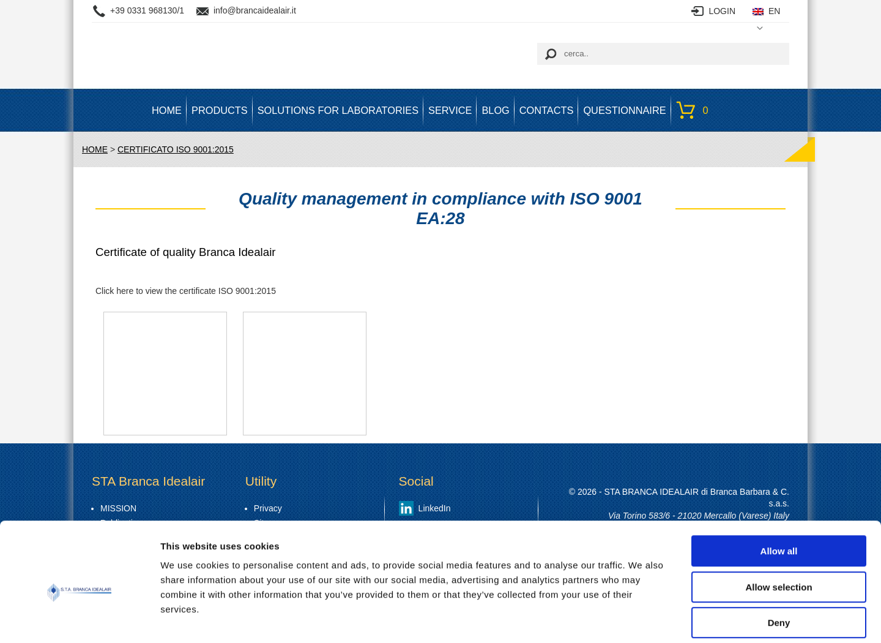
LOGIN (721, 11)
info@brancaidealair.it (255, 10)
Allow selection (778, 529)
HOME (167, 110)
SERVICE (450, 110)
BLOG (495, 110)
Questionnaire (624, 110)
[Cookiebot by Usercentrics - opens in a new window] (79, 619)
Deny (779, 565)
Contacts (546, 110)
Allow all (779, 493)
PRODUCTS (219, 110)
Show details (642, 619)
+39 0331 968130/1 (147, 10)
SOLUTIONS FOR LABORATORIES (338, 110)
